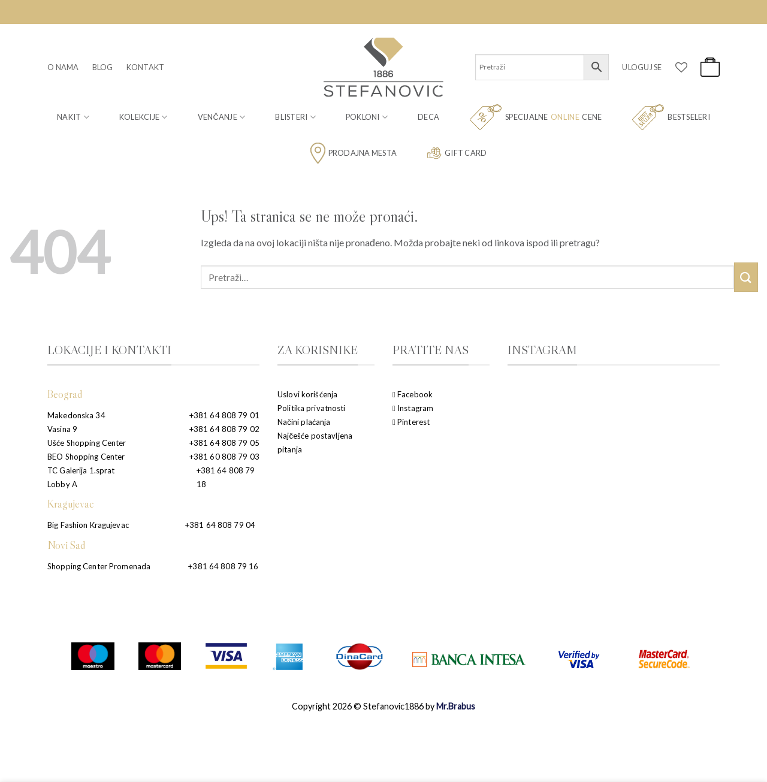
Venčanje (222, 117)
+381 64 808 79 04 (220, 525)
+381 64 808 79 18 (226, 477)
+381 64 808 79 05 (224, 443)
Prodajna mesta (353, 153)
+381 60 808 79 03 (224, 456)
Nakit (73, 117)
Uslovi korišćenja (307, 394)
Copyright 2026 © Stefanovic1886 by (383, 706)
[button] (642, 67)
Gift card (457, 153)
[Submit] (746, 277)
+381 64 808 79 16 (223, 566)
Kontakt (145, 67)
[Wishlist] (681, 67)
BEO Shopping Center (86, 456)
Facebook (412, 394)
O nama (63, 67)
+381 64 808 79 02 (224, 429)
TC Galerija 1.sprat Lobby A (80, 477)
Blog (102, 67)
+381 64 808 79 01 (224, 415)
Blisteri (295, 117)
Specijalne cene (535, 117)
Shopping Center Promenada (98, 566)
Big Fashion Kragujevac (88, 525)
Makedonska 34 (76, 415)
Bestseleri (671, 117)
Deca (428, 117)
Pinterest (411, 422)
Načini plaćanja (303, 422)
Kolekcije (143, 117)
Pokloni (367, 117)
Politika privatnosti (311, 408)
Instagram (412, 408)
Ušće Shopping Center (86, 443)
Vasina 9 (62, 429)
